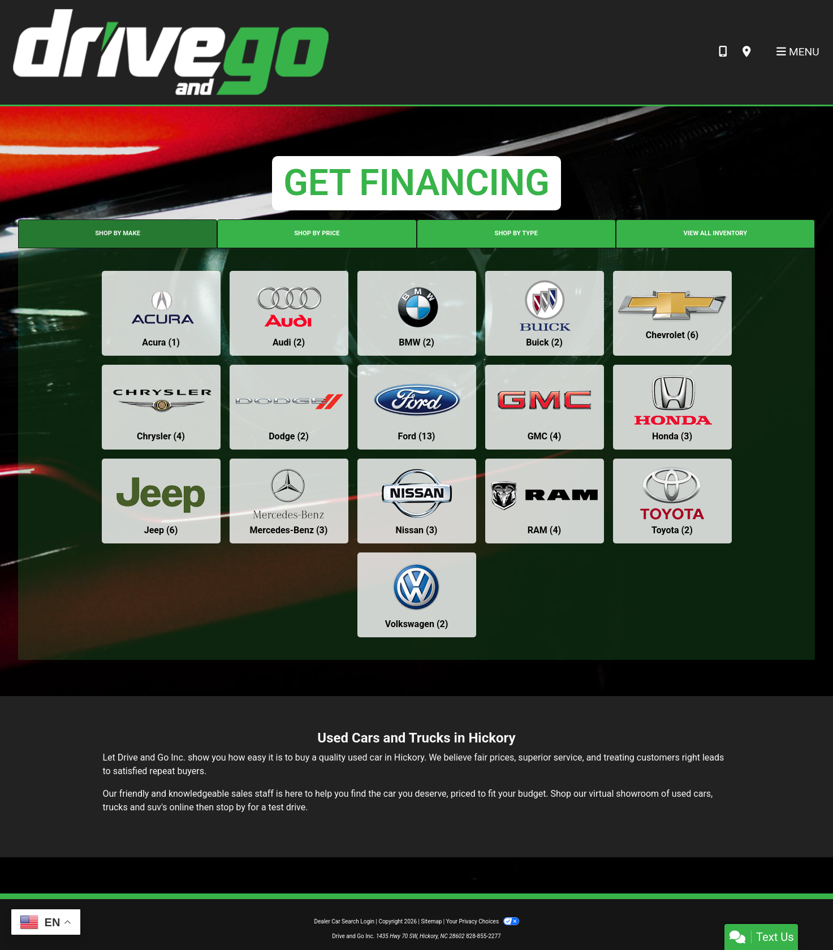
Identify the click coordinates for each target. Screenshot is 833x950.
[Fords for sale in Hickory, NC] (416, 407)
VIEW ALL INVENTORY (716, 233)
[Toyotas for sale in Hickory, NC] (672, 501)
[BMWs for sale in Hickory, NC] (416, 313)
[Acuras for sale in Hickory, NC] (161, 313)
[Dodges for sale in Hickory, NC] (289, 407)
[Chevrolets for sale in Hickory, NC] (672, 313)
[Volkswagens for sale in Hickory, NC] (416, 594)
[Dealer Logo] (170, 51)
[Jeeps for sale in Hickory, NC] (161, 501)
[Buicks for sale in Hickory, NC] (544, 313)
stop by (230, 807)
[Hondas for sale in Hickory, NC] (672, 407)
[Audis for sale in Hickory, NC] (289, 313)
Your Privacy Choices (482, 921)
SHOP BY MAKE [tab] (117, 233)
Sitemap (431, 921)
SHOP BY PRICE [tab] (316, 233)
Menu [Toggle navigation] (797, 51)
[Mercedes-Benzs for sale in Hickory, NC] (289, 501)
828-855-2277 (483, 936)
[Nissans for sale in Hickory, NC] (416, 501)
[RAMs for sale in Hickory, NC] (544, 501)
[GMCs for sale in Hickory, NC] (544, 407)
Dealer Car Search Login (344, 921)
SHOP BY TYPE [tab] (516, 233)
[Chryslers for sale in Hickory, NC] (161, 407)
